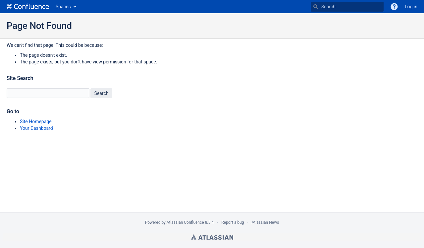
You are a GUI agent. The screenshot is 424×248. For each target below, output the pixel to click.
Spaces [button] (63, 6)
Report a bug (232, 222)
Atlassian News (265, 222)
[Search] (315, 6)
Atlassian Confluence (185, 222)
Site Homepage (36, 121)
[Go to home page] (27, 6)
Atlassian (212, 237)
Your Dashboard (36, 128)
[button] (394, 6)
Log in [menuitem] (411, 6)
